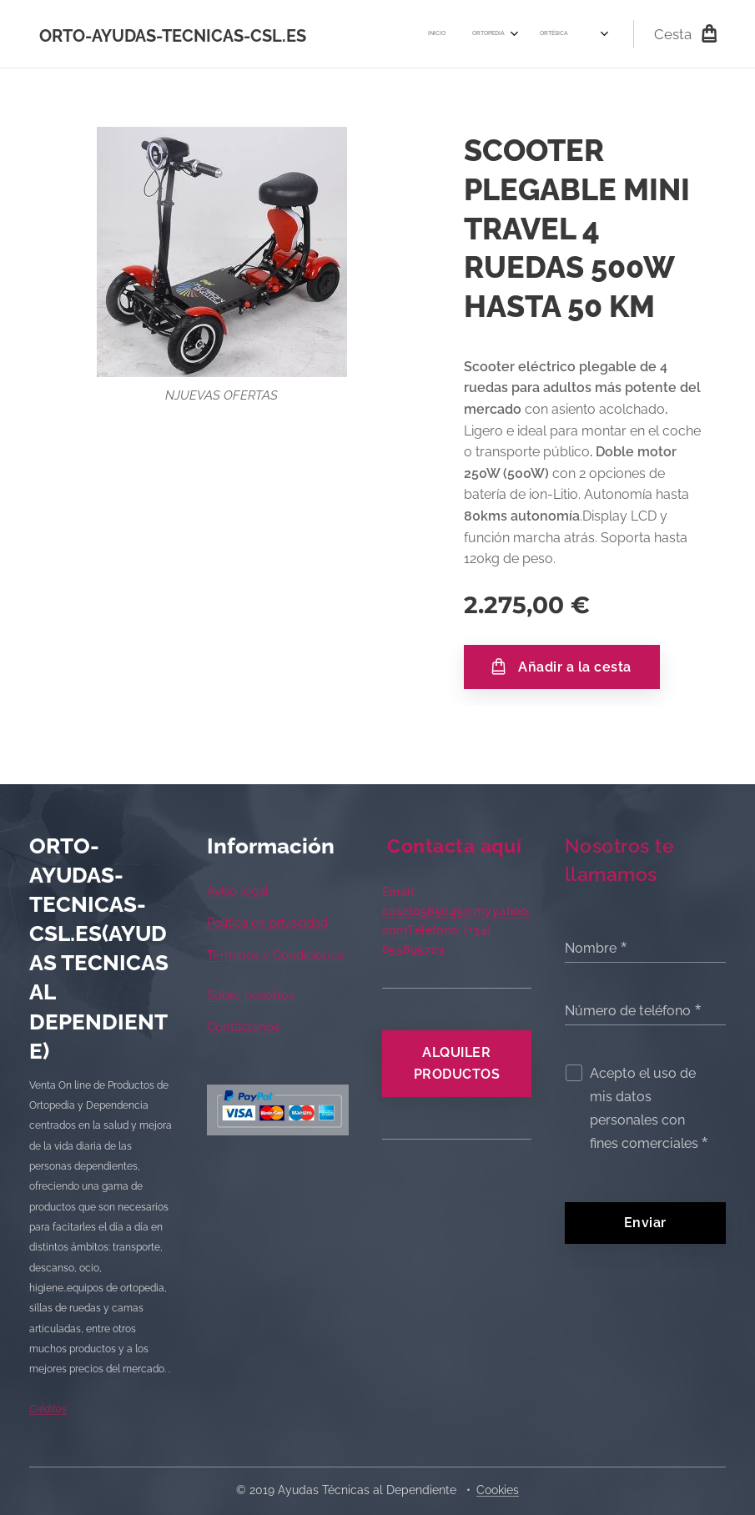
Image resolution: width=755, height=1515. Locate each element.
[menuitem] (351, 34)
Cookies (497, 1490)
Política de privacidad (267, 923)
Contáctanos (243, 1027)
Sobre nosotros (250, 995)
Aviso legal (238, 890)
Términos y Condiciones (275, 955)
